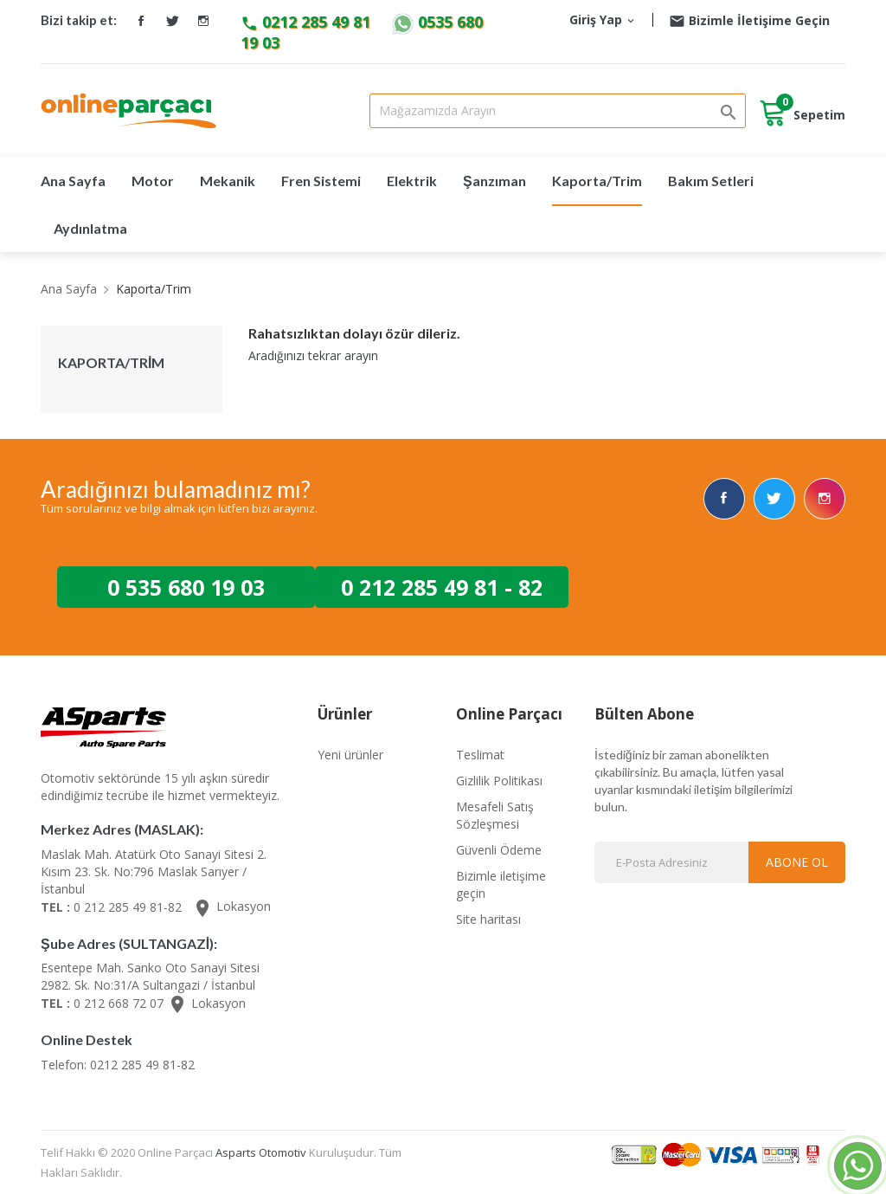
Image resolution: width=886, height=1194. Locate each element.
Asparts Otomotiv (260, 1151)
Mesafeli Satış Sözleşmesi (495, 813)
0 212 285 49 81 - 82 (442, 585)
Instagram (203, 21)
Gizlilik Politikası (499, 779)
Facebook (141, 21)
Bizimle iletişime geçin (501, 883)
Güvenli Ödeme (499, 848)
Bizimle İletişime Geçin (749, 20)
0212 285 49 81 (308, 21)
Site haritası (488, 917)
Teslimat (480, 753)
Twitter (172, 21)
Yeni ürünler (350, 753)
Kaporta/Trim (111, 363)
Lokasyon (231, 905)
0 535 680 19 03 (186, 585)
